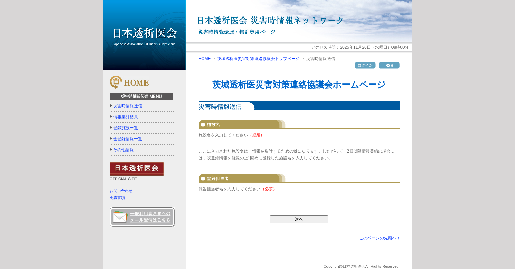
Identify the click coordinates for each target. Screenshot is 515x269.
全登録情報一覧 (127, 138)
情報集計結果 (125, 116)
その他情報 (123, 149)
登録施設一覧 (125, 127)
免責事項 (117, 197)
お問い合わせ (121, 191)
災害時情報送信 (127, 105)
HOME (205, 58)
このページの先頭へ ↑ (379, 238)
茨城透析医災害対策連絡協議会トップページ (258, 58)
